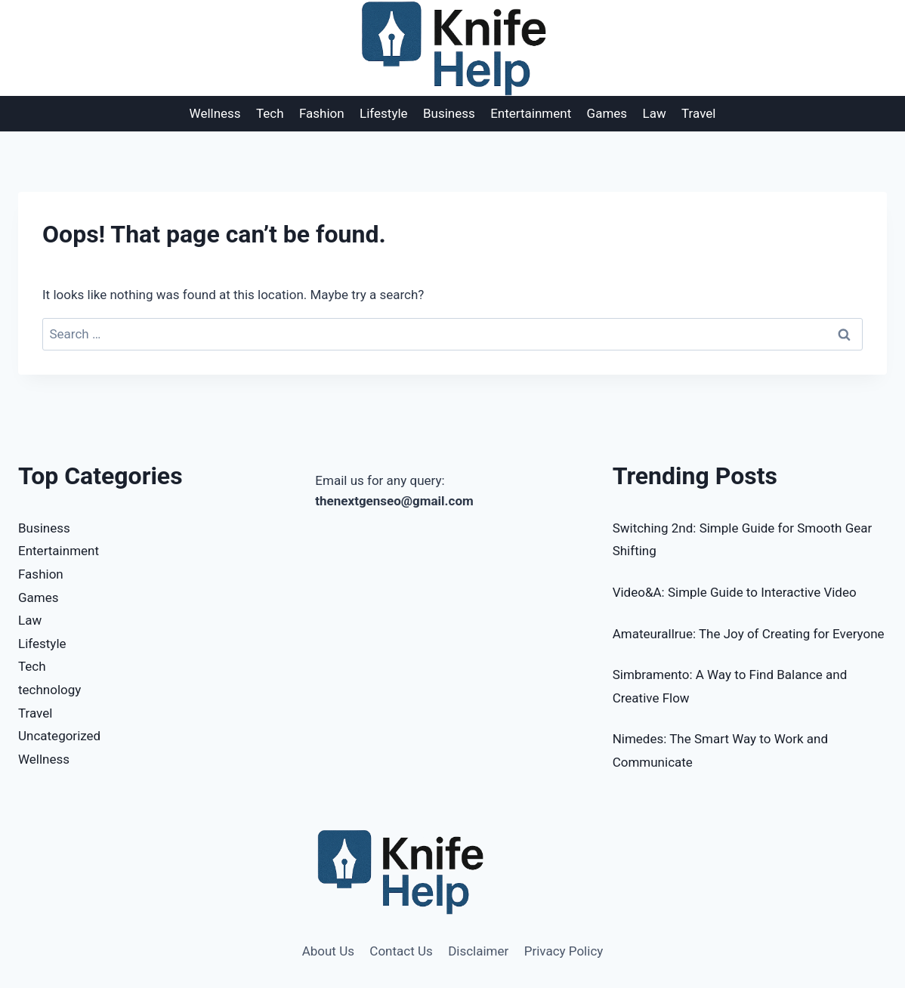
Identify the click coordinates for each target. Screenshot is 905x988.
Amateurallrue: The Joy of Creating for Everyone (749, 633)
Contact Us (400, 951)
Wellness (215, 113)
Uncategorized (59, 735)
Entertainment (530, 113)
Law (654, 113)
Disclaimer (478, 951)
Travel (698, 113)
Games (607, 113)
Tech (270, 113)
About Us (328, 951)
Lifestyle (384, 113)
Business (449, 113)
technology (49, 689)
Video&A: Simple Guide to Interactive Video (735, 592)
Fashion (321, 113)
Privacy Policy (564, 951)
